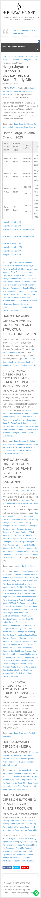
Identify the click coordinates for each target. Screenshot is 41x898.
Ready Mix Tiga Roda (22, 777)
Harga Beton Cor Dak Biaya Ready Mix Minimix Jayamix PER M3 (20, 581)
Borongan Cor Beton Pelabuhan (16, 554)
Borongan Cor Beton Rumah (24, 566)
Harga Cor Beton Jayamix (25, 127)
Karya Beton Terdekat (19, 759)
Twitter (16, 867)
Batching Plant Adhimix (29, 830)
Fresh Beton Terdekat (24, 762)
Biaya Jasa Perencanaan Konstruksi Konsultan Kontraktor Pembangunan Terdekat (19, 285)
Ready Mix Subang (24, 845)
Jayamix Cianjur (9, 854)
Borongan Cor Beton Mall (26, 545)
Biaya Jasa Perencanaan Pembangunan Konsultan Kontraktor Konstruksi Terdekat (20, 291)
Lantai (35, 503)
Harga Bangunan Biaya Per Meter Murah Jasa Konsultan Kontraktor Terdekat (20, 272)
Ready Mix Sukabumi (25, 854)
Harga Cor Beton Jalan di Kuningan (16, 423)
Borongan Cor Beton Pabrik (13, 535)
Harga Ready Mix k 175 (12, 222)
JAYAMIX (13, 88)
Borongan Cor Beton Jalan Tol (24, 365)
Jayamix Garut (25, 842)
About (24, 893)
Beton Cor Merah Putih (22, 770)
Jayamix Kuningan (10, 851)
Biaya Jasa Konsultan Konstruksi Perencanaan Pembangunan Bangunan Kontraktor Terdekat (20, 298)
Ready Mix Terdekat (17, 91)
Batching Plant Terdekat (12, 821)
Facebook (7, 867)
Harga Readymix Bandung (23, 861)
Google (25, 867)
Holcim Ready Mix (19, 783)
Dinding (29, 503)
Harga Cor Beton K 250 (12, 243)
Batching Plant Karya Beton (13, 824)
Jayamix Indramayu (10, 842)
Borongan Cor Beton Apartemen (15, 526)
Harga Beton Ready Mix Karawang (22, 839)
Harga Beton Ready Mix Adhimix (15, 789)
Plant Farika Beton (30, 821)
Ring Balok (11, 503)
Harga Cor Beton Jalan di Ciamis (24, 420)
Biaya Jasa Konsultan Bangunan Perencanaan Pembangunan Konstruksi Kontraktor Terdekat (18, 307)
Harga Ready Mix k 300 (12, 251)
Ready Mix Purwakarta (11, 858)
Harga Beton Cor (20, 124)
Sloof (4, 503)
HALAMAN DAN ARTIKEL (14, 46)
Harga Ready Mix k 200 (12, 226)
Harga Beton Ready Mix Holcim (25, 786)
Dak (28, 500)
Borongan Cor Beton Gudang (26, 538)
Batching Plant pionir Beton (18, 827)
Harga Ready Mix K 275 (12, 247)
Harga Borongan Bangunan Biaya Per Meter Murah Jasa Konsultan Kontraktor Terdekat (20, 278)
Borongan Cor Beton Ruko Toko (24, 519)
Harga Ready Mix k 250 (12, 236)
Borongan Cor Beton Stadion (14, 548)
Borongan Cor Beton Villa (23, 532)
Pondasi (23, 500)
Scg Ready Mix (16, 755)
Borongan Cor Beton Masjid (14, 542)
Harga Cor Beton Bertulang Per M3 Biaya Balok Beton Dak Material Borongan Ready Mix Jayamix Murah (20, 574)
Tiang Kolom (21, 503)
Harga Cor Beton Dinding (16, 584)
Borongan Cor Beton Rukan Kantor (16, 523)
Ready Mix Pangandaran (25, 848)
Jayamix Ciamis (24, 851)
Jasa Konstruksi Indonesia (23, 263)
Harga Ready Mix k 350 (12, 255)
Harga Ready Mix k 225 (12, 229)
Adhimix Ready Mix (10, 765)
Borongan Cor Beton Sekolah (26, 551)
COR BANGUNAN (28, 491)
